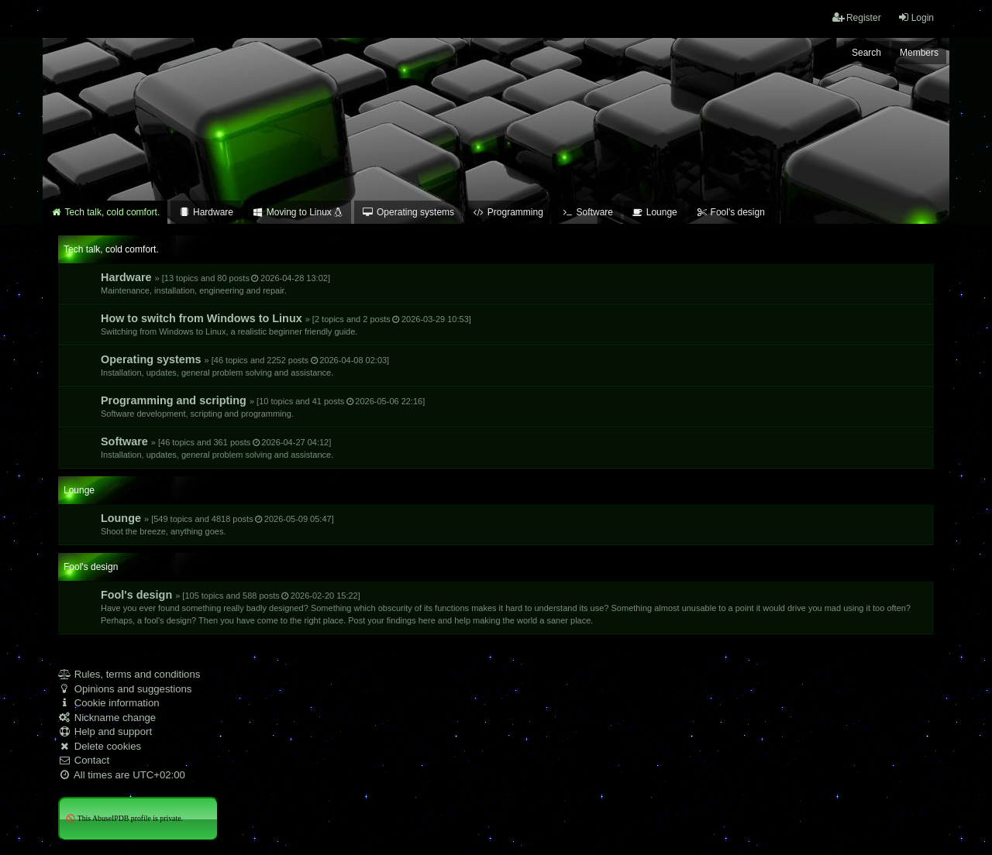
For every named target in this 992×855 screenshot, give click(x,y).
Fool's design (506, 607)
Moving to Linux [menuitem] (297, 212)
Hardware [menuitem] (205, 212)
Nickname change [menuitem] (107, 717)
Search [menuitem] (866, 52)
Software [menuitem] (587, 212)
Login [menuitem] (915, 17)
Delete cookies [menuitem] (99, 746)
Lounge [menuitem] (654, 212)
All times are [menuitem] (121, 775)
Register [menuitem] (856, 17)
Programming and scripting (263, 406)
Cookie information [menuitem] (109, 703)
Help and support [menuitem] (105, 731)
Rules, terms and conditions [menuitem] (129, 674)
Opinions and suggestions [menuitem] (124, 689)
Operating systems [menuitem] (408, 212)
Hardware (215, 283)
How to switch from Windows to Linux (286, 324)
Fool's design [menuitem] (730, 212)
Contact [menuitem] (83, 760)
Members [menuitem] (919, 52)
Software (217, 447)
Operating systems (245, 365)
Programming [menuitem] (508, 212)
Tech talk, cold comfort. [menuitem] (105, 212)
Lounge (217, 524)
